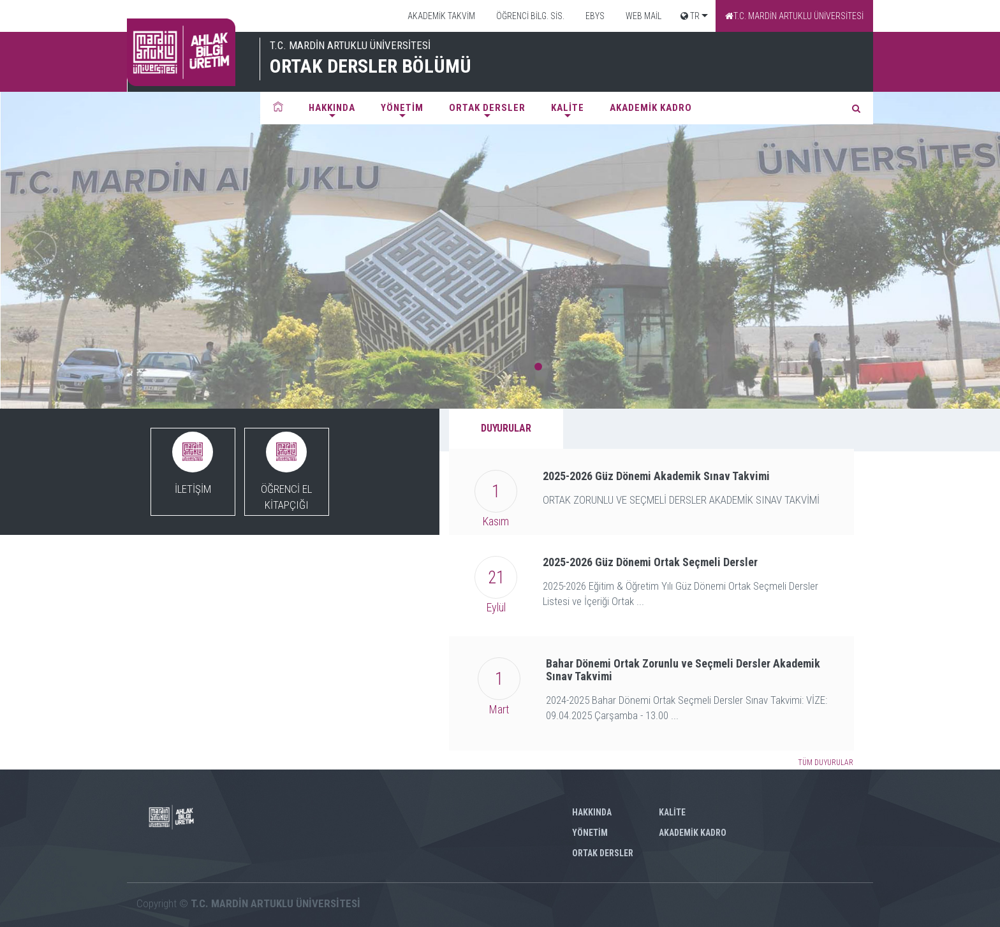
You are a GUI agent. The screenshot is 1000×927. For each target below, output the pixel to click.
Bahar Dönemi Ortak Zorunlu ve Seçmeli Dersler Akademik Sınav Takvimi (683, 670)
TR (690, 16)
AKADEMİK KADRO (651, 107)
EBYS (594, 16)
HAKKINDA (332, 107)
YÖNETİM (402, 107)
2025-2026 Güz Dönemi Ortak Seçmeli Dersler (650, 562)
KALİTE (567, 107)
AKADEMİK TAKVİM (440, 16)
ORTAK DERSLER (487, 107)
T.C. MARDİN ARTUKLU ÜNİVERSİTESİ (794, 16)
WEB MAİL (642, 16)
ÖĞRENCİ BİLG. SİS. (529, 16)
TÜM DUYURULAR (825, 762)
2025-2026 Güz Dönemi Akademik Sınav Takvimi (656, 476)
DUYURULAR (506, 428)
